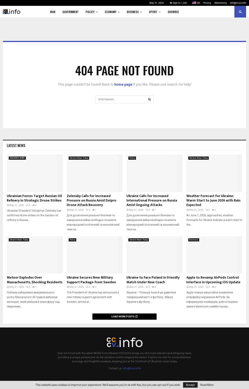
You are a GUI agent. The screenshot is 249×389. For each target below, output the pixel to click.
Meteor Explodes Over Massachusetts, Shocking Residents (34, 280)
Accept (190, 384)
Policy (90, 12)
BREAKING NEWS (17, 158)
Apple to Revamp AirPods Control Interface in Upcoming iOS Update (213, 280)
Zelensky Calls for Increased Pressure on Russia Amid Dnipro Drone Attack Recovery (91, 200)
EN (198, 3)
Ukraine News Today (79, 158)
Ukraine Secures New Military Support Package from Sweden (91, 280)
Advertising (220, 3)
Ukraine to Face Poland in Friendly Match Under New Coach (153, 280)
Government (70, 12)
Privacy (207, 3)
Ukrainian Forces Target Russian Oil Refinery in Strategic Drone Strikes (34, 198)
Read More (207, 385)
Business (133, 12)
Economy (111, 12)
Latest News (16, 145)
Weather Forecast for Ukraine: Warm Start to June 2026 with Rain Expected (213, 200)
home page (123, 84)
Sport (153, 12)
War (52, 12)
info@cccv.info (238, 3)
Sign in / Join (178, 3)
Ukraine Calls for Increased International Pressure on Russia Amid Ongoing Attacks (151, 200)
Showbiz (173, 12)
